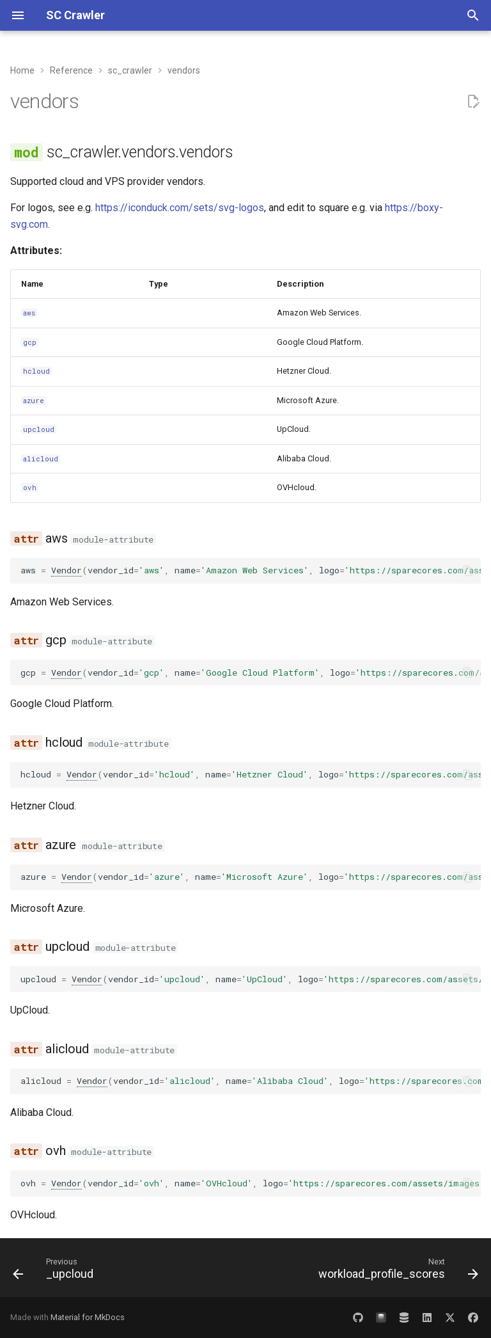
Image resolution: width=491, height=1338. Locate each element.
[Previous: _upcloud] (55, 1271)
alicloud (40, 458)
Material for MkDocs (88, 1317)
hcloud (36, 371)
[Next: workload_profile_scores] (396, 1271)
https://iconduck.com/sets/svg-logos (179, 208)
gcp (29, 342)
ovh (29, 487)
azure (33, 400)
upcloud (38, 429)
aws (29, 312)
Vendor (66, 570)
